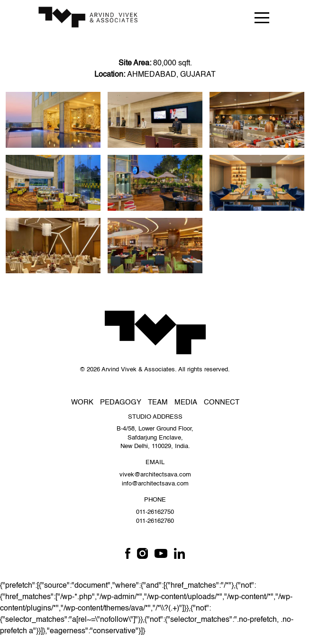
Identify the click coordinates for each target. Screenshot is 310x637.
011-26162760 (155, 521)
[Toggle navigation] (262, 17)
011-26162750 (155, 512)
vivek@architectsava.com (155, 475)
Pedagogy (120, 402)
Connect (221, 402)
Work (82, 402)
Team (158, 402)
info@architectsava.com (155, 484)
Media (185, 402)
